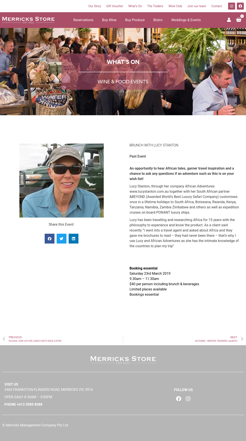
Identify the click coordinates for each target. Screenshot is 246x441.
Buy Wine (109, 20)
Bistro (158, 20)
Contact (216, 6)
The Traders (155, 6)
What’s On (135, 6)
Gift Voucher (114, 6)
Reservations (83, 20)
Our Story (94, 6)
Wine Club (175, 6)
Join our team (196, 6)
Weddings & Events (186, 20)
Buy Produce (135, 20)
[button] (49, 239)
